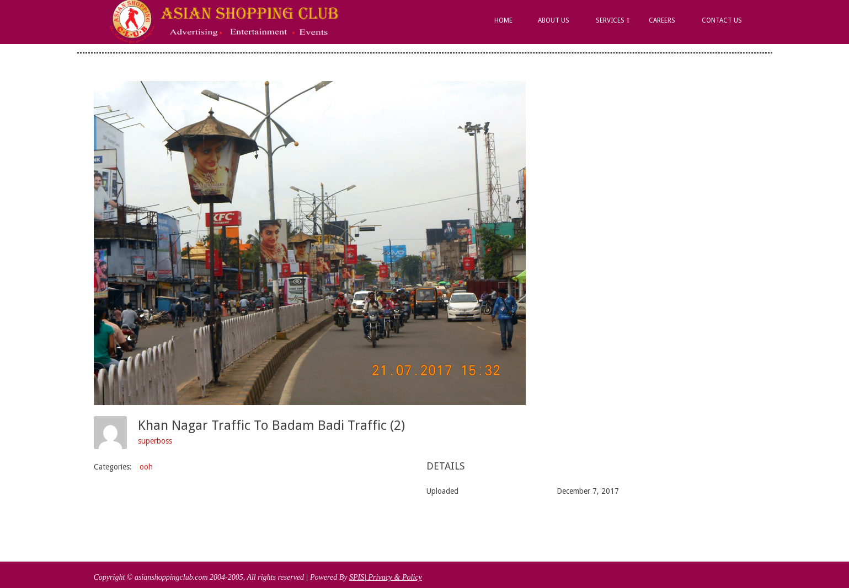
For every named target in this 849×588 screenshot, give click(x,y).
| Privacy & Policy (393, 577)
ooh (146, 466)
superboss (155, 440)
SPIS (356, 577)
